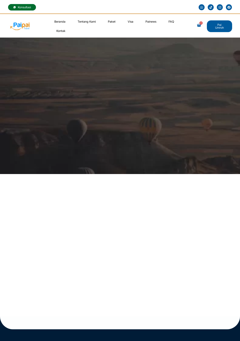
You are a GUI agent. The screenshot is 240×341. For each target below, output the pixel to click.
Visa (130, 21)
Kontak (60, 31)
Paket (112, 21)
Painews (150, 21)
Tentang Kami (87, 21)
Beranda (59, 21)
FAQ (171, 21)
